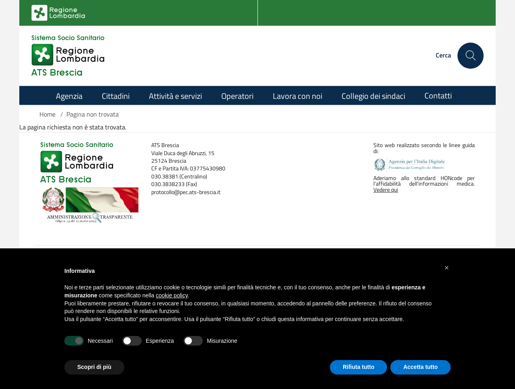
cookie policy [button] (171, 295)
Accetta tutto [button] (420, 367)
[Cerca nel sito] (470, 56)
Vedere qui (385, 189)
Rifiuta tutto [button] (359, 367)
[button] (446, 267)
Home (47, 114)
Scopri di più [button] (94, 367)
